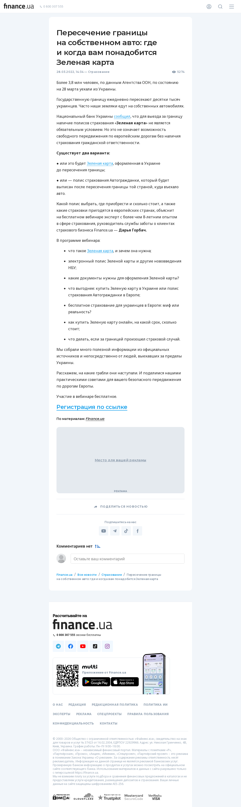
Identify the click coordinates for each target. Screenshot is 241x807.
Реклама (84, 713)
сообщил (122, 116)
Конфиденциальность (73, 723)
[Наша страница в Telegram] (58, 645)
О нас (58, 704)
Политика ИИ (156, 704)
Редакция (77, 704)
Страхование (99, 72)
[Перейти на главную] (19, 6)
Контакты (109, 723)
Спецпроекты (109, 713)
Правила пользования (148, 713)
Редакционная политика (115, 704)
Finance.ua (95, 419)
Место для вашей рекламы (120, 460)
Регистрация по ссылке (91, 407)
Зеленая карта (100, 163)
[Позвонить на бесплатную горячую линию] (83, 634)
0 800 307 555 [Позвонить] (52, 6)
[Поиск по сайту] (220, 6)
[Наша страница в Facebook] (70, 645)
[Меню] (231, 6)
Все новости (86, 574)
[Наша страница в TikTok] (95, 645)
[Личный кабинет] (209, 6)
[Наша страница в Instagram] (107, 645)
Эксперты (62, 713)
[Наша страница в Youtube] (82, 645)
